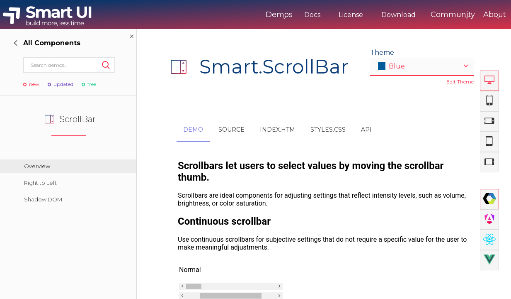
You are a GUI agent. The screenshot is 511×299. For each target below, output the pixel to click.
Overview (37, 166)
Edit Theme (460, 81)
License (316, 15)
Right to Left (40, 182)
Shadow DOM (43, 199)
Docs (278, 15)
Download (364, 15)
